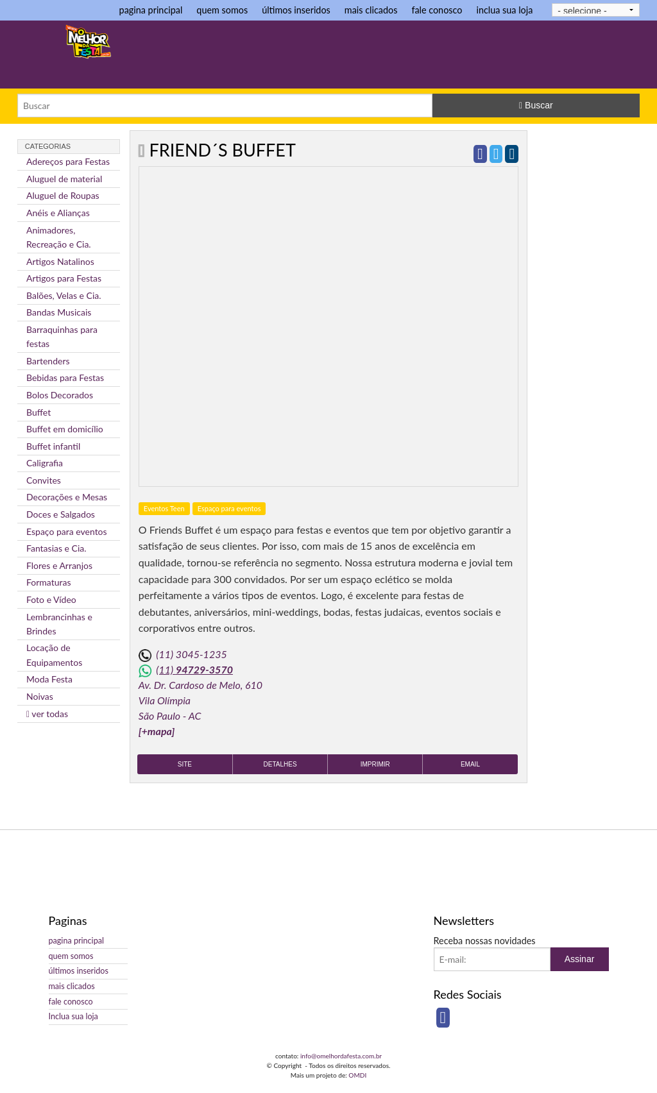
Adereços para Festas (68, 161)
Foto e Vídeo (51, 599)
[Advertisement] (411, 56)
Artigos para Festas (63, 278)
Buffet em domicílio (64, 428)
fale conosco (436, 9)
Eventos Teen (164, 508)
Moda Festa (49, 679)
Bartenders (48, 360)
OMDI (357, 1075)
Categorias (48, 146)
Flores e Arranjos (59, 565)
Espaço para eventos (66, 531)
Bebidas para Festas (65, 377)
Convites (43, 480)
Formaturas (48, 582)
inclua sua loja (504, 9)
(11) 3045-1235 (191, 654)
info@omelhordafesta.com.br (341, 1056)
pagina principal (151, 9)
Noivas (39, 696)
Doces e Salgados (60, 514)
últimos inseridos (296, 9)
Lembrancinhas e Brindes (59, 623)
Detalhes (280, 764)
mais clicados (371, 9)
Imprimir (375, 764)
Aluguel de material (64, 178)
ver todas (47, 713)
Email (470, 764)
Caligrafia (44, 462)
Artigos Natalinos (60, 261)
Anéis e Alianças (58, 212)
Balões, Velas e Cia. (63, 295)
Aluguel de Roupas (62, 195)
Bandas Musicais (58, 312)
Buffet (38, 412)
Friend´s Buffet (222, 149)
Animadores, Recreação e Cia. (58, 237)
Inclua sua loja (73, 1016)
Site (185, 764)
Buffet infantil (53, 446)
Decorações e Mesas (66, 496)
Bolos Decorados (59, 394)
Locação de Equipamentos (54, 654)
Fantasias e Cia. (56, 548)
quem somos (222, 9)
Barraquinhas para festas (62, 336)
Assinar (580, 959)
